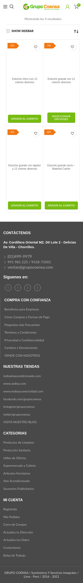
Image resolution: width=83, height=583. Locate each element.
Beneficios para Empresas (21, 309)
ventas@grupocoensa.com (30, 267)
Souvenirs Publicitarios (18, 489)
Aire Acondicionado (16, 481)
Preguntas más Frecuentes (22, 325)
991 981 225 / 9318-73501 (29, 262)
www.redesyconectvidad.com (23, 391)
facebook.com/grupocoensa (22, 399)
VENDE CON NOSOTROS (22, 355)
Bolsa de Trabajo (14, 555)
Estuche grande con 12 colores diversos (61, 80)
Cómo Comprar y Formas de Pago (27, 317)
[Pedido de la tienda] (76, 31)
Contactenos (12, 547)
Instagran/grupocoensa (19, 406)
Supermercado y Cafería (19, 465)
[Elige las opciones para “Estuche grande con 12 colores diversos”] (61, 118)
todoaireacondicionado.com (22, 376)
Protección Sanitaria (16, 450)
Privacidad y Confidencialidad (24, 340)
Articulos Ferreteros (16, 473)
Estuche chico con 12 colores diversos (24, 80)
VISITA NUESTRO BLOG (20, 422)
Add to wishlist (36, 47)
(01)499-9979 (20, 256)
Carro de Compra (15, 524)
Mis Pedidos (11, 517)
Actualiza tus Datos (16, 540)
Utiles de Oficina (14, 458)
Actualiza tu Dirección (18, 532)
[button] (24, 119)
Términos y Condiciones (20, 332)
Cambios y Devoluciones (21, 348)
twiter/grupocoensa (16, 414)
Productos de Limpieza (18, 442)
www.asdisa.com (14, 383)
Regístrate (10, 509)
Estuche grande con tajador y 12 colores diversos (24, 167)
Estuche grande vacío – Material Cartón (61, 167)
